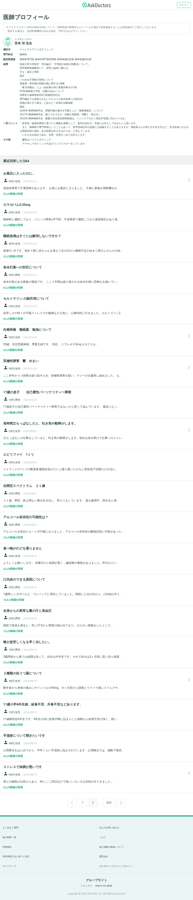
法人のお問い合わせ (109, 827)
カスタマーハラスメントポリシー (116, 866)
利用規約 (7, 847)
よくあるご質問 (10, 827)
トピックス (86, 885)
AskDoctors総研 (103, 885)
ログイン (184, 4)
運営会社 (103, 856)
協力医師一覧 (9, 837)
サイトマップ (9, 866)
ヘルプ (102, 837)
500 (108, 803)
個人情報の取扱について (111, 847)
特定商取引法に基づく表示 (16, 856)
